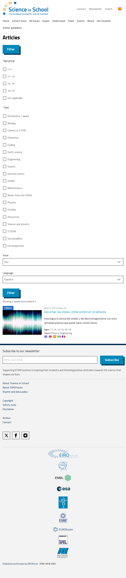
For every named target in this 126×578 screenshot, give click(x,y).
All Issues (34, 21)
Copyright (8, 401)
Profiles (12, 210)
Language (8, 273)
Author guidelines (12, 28)
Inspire (46, 21)
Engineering (14, 159)
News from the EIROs (20, 195)
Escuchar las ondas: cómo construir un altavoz (75, 311)
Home (6, 21)
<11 (10, 69)
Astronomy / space (18, 116)
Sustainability (15, 238)
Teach (71, 21)
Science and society (18, 224)
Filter (11, 49)
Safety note (9, 405)
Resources (13, 217)
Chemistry (13, 138)
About (90, 21)
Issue (6, 255)
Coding (11, 145)
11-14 (11, 76)
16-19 (11, 91)
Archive (7, 418)
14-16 (11, 83)
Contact (81, 9)
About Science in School (16, 383)
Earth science (15, 152)
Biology (12, 123)
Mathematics (15, 188)
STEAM (12, 231)
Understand (58, 21)
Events (81, 21)
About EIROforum (13, 387)
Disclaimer (8, 409)
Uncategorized (16, 246)
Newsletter (95, 9)
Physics (12, 202)
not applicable (15, 98)
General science (16, 174)
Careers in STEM (17, 130)
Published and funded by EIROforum (20, 563)
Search (108, 9)
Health (11, 181)
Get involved (104, 21)
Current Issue (19, 21)
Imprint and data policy (15, 392)
